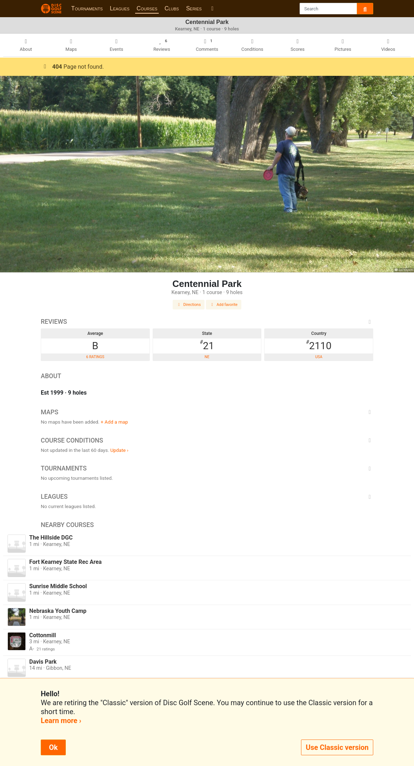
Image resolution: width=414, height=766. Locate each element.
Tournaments (87, 8)
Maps (207, 412)
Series (194, 8)
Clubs (171, 8)
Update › (119, 450)
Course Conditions (207, 440)
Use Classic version (337, 747)
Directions (189, 304)
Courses (147, 8)
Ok (53, 747)
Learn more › (61, 720)
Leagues (119, 8)
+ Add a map (114, 422)
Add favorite (224, 304)
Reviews (207, 321)
